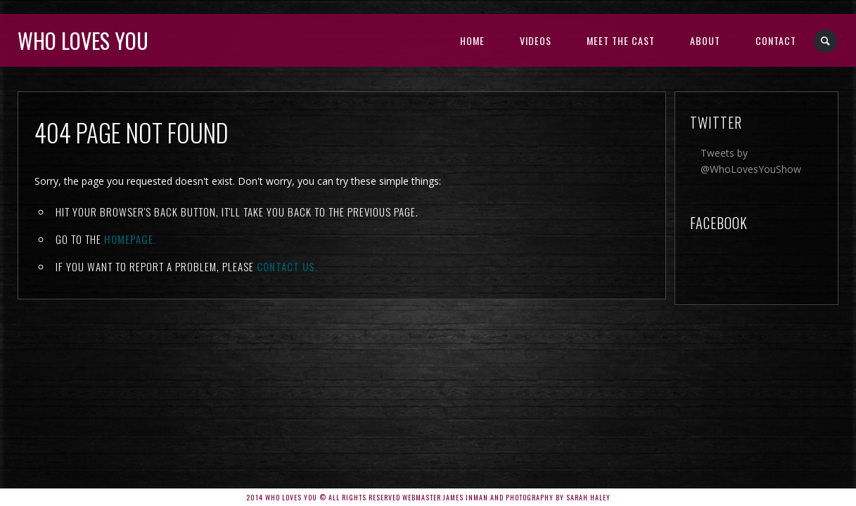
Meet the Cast (621, 40)
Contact (775, 40)
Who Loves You (83, 40)
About (705, 40)
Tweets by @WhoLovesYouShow (751, 161)
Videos (535, 40)
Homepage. (130, 239)
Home (472, 40)
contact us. (287, 266)
